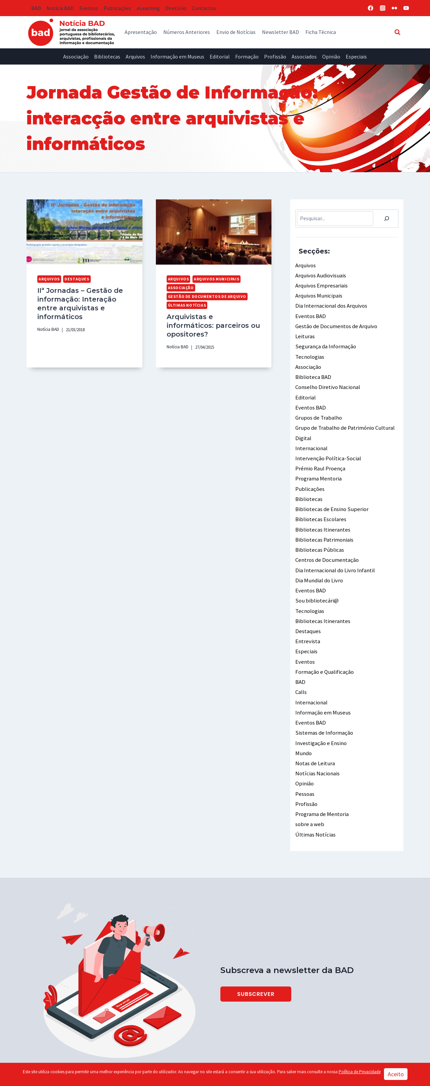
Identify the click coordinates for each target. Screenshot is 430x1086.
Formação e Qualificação (323, 652)
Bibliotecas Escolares (320, 506)
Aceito (396, 1074)
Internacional (311, 439)
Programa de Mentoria (321, 787)
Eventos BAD (310, 313)
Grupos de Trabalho (317, 409)
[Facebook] (370, 8)
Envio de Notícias (236, 32)
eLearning (148, 8)
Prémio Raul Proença (319, 458)
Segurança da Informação (324, 342)
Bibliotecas (107, 56)
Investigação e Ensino (320, 719)
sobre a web (308, 797)
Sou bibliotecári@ (315, 584)
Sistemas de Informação (323, 710)
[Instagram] (382, 8)
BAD (36, 8)
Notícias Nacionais (316, 748)
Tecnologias (309, 352)
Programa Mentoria (318, 468)
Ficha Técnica (320, 32)
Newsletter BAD (280, 32)
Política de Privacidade (360, 1072)
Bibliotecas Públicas (318, 536)
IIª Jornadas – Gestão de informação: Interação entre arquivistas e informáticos (77, 302)
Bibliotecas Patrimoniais (323, 526)
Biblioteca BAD (312, 371)
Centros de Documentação (325, 545)
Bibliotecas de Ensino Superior (330, 497)
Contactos (204, 8)
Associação (76, 56)
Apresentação (141, 32)
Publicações (117, 8)
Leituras (304, 332)
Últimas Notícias (186, 304)
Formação (247, 56)
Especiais (356, 56)
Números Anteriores (186, 32)
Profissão (275, 56)
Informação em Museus (177, 56)
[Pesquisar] (387, 218)
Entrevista (307, 623)
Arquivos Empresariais (320, 284)
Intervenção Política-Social (326, 448)
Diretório (175, 8)
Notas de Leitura (314, 739)
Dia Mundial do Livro (318, 564)
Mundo (303, 729)
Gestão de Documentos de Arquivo (204, 296)
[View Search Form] (397, 32)
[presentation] (84, 232)
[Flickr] (394, 8)
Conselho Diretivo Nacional (326, 381)
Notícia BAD (60, 8)
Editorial (220, 56)
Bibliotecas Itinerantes (322, 516)
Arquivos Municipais (214, 278)
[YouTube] (406, 8)
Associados (304, 56)
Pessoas (304, 768)
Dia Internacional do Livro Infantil (334, 555)
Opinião (331, 56)
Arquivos (135, 56)
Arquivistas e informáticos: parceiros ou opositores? (212, 319)
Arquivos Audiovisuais (319, 274)
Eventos (88, 8)
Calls (301, 671)
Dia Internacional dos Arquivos (330, 303)
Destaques (74, 278)
